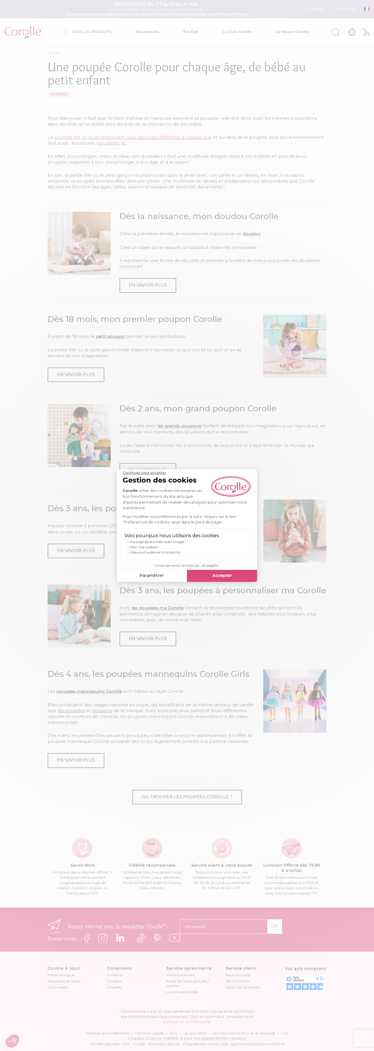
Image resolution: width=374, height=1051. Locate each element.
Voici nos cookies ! (144, 547)
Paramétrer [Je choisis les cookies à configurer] (152, 576)
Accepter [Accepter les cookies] (222, 576)
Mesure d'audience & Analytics (155, 552)
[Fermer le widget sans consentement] (144, 473)
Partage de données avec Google (157, 542)
